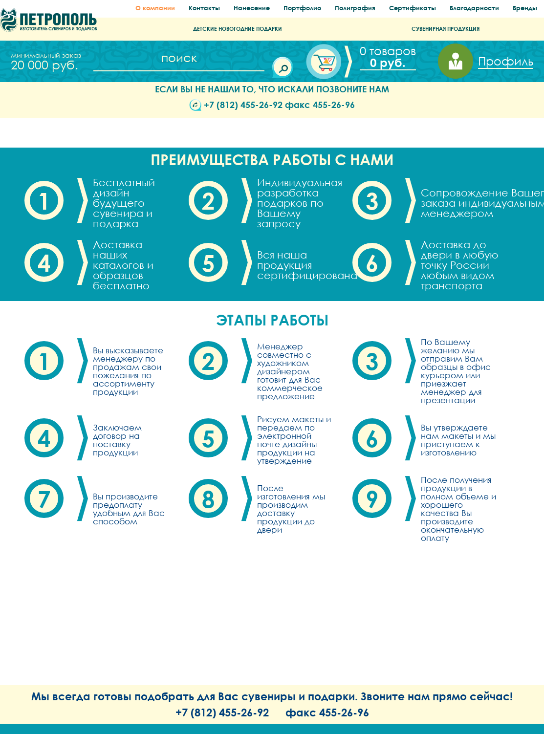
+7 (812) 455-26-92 (243, 104)
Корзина (385, 56)
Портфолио (302, 8)
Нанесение (252, 8)
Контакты (204, 8)
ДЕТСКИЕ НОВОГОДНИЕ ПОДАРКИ (237, 28)
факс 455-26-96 (320, 104)
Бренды (525, 8)
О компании (155, 8)
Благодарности (474, 8)
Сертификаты (412, 8)
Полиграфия (355, 8)
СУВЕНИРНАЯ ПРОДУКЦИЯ (445, 28)
